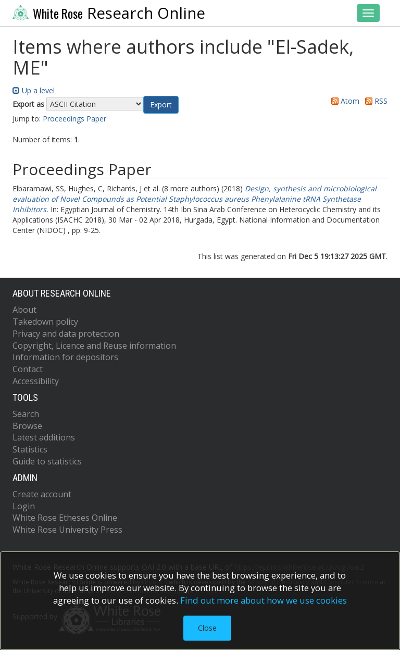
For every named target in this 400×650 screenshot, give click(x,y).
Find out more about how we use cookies (263, 600)
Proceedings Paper (74, 119)
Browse (27, 426)
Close (207, 628)
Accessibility (35, 381)
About (24, 309)
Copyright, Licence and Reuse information (94, 345)
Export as (28, 104)
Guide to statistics (47, 461)
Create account (41, 494)
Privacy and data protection (65, 333)
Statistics (29, 449)
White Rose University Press (67, 529)
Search (25, 414)
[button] (161, 105)
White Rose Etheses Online (64, 517)
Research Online (108, 13)
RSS (374, 101)
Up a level (33, 90)
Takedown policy (45, 321)
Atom (343, 101)
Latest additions (43, 437)
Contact (27, 369)
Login (23, 506)
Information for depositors (65, 357)
